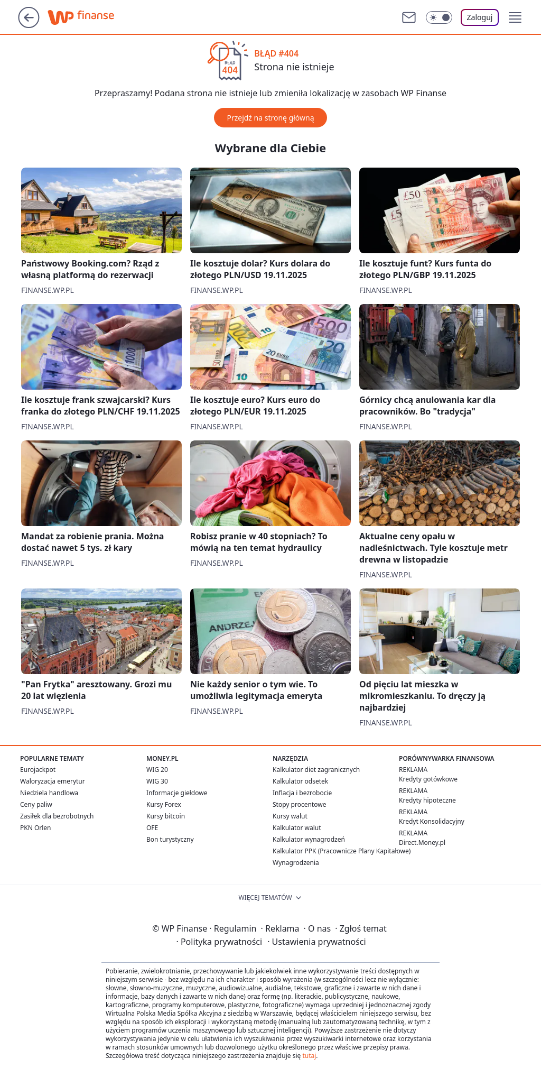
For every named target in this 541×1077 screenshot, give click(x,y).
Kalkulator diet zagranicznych (316, 769)
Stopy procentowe (299, 804)
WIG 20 (157, 769)
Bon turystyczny (170, 839)
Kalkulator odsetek (300, 781)
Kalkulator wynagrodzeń (309, 839)
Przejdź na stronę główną (270, 118)
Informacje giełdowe (176, 792)
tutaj (309, 1055)
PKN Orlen (35, 827)
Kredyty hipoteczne (427, 800)
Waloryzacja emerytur (52, 781)
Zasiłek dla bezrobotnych (57, 816)
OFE (152, 827)
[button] (515, 17)
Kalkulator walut (297, 827)
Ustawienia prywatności (316, 941)
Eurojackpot (37, 769)
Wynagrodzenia (296, 862)
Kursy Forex (163, 804)
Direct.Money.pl (422, 842)
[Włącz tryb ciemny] (439, 17)
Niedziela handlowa (49, 792)
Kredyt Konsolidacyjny (431, 821)
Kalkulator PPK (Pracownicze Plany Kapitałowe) (342, 850)
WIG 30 (157, 781)
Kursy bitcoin (165, 816)
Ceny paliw (36, 804)
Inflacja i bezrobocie (302, 792)
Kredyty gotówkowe (428, 779)
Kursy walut (290, 816)
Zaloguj (480, 17)
